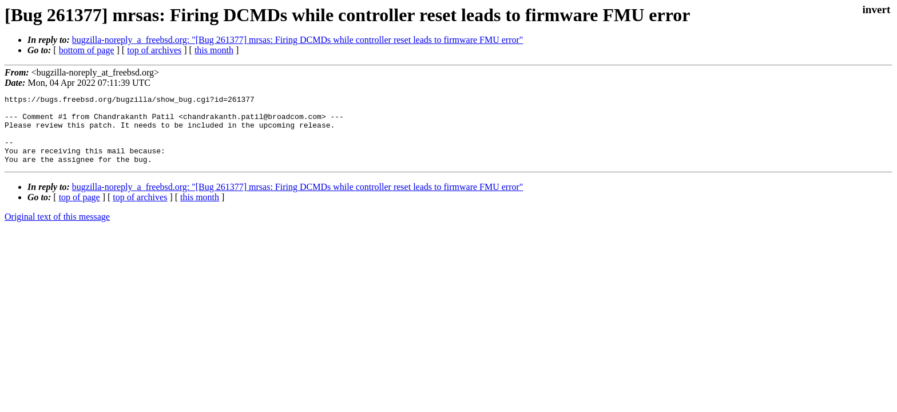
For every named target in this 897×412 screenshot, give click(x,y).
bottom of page (86, 50)
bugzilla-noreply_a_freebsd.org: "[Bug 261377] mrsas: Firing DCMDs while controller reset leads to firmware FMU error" (297, 40)
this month (214, 50)
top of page (79, 211)
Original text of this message (57, 230)
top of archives (154, 50)
